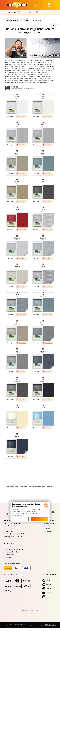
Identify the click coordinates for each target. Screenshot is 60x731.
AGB (47, 518)
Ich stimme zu (39, 519)
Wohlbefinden (41, 82)
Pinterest (47, 588)
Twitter (46, 584)
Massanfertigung (12, 20)
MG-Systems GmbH (50, 625)
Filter (55, 25)
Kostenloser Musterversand (15, 549)
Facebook (47, 580)
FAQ (47, 526)
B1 (33, 74)
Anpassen (20, 519)
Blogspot (47, 596)
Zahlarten (49, 531)
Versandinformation (12, 552)
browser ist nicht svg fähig (17, 94)
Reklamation (10, 555)
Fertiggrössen (37, 20)
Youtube (47, 593)
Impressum (50, 520)
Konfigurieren (21, 116)
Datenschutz (50, 523)
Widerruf (8, 557)
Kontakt (48, 528)
